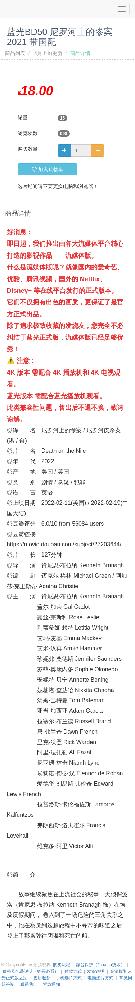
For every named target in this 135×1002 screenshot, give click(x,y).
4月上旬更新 (48, 53)
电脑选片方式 (100, 977)
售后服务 (41, 977)
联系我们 (28, 984)
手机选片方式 (69, 977)
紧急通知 (51, 984)
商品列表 (15, 53)
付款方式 (73, 971)
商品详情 (18, 213)
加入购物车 (47, 169)
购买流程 (61, 964)
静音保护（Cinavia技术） (100, 964)
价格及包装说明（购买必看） (31, 971)
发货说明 (95, 971)
